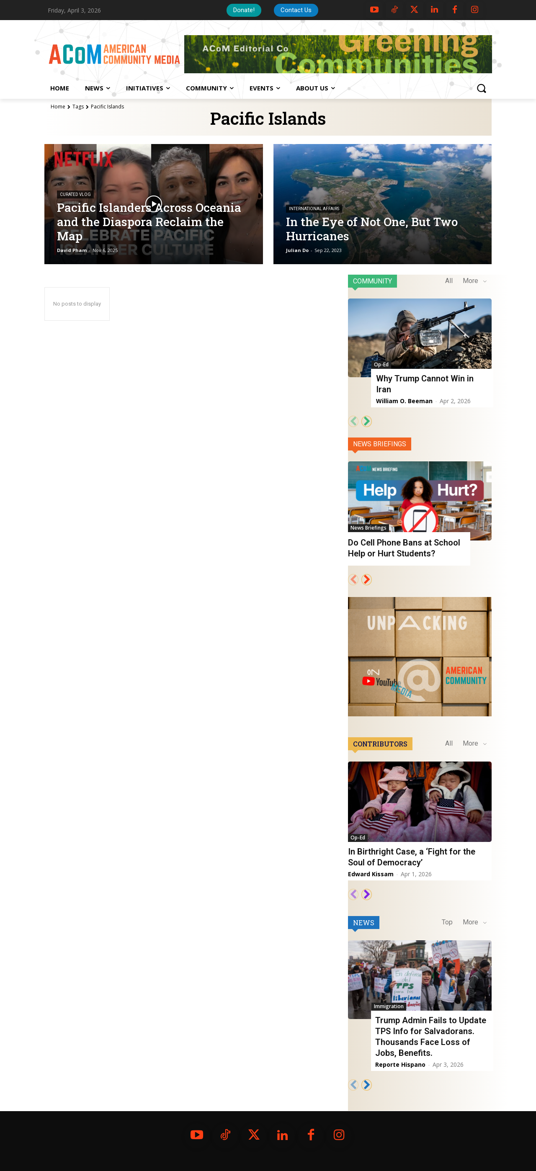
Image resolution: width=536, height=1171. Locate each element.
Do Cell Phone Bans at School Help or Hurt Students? (404, 548)
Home (58, 106)
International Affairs (314, 208)
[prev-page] (353, 421)
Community (372, 281)
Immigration (389, 1006)
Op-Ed (381, 364)
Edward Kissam (371, 874)
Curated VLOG (75, 194)
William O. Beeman (404, 401)
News (363, 922)
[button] (481, 88)
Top (447, 922)
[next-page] (366, 421)
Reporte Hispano (400, 1064)
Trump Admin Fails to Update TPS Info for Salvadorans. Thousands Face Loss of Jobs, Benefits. (430, 1036)
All (449, 281)
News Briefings (379, 444)
